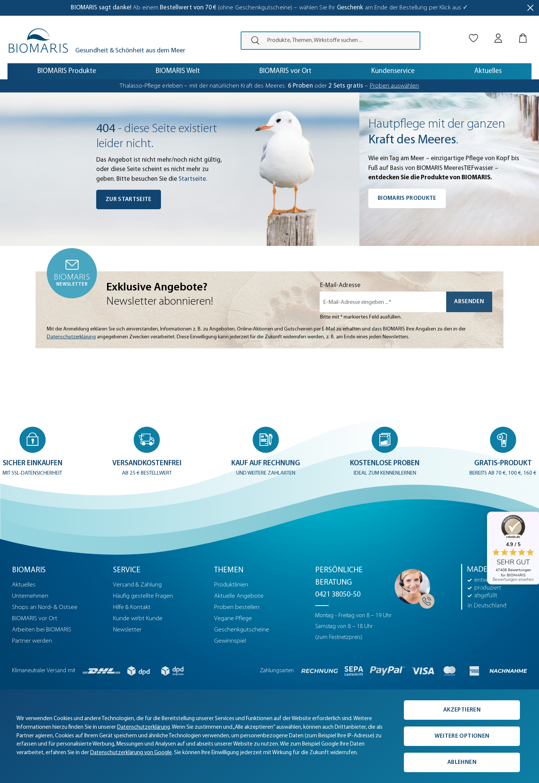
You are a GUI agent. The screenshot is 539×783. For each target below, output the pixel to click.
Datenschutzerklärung (71, 337)
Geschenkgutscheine (241, 630)
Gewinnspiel (230, 641)
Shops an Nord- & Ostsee (44, 607)
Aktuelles (24, 585)
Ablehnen (461, 762)
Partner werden (32, 641)
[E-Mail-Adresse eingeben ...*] (383, 302)
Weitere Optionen (462, 736)
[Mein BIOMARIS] (498, 32)
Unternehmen (30, 596)
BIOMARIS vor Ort (34, 618)
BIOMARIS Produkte (407, 198)
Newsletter (127, 630)
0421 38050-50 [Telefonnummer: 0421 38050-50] (337, 594)
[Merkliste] (473, 32)
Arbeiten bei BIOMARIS (41, 630)
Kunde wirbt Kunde (137, 618)
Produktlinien (231, 585)
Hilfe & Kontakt (131, 607)
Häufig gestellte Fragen (143, 596)
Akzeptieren (462, 710)
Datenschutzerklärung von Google (131, 753)
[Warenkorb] (523, 32)
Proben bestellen (236, 607)
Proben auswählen (394, 86)
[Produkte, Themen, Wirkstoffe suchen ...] (341, 40)
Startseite (192, 179)
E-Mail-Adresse (340, 285)
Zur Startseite (129, 199)
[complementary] (269, 736)
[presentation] (252, 40)
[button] (33, 452)
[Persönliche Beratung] (412, 586)
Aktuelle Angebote (239, 596)
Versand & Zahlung (137, 585)
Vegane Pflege (233, 618)
